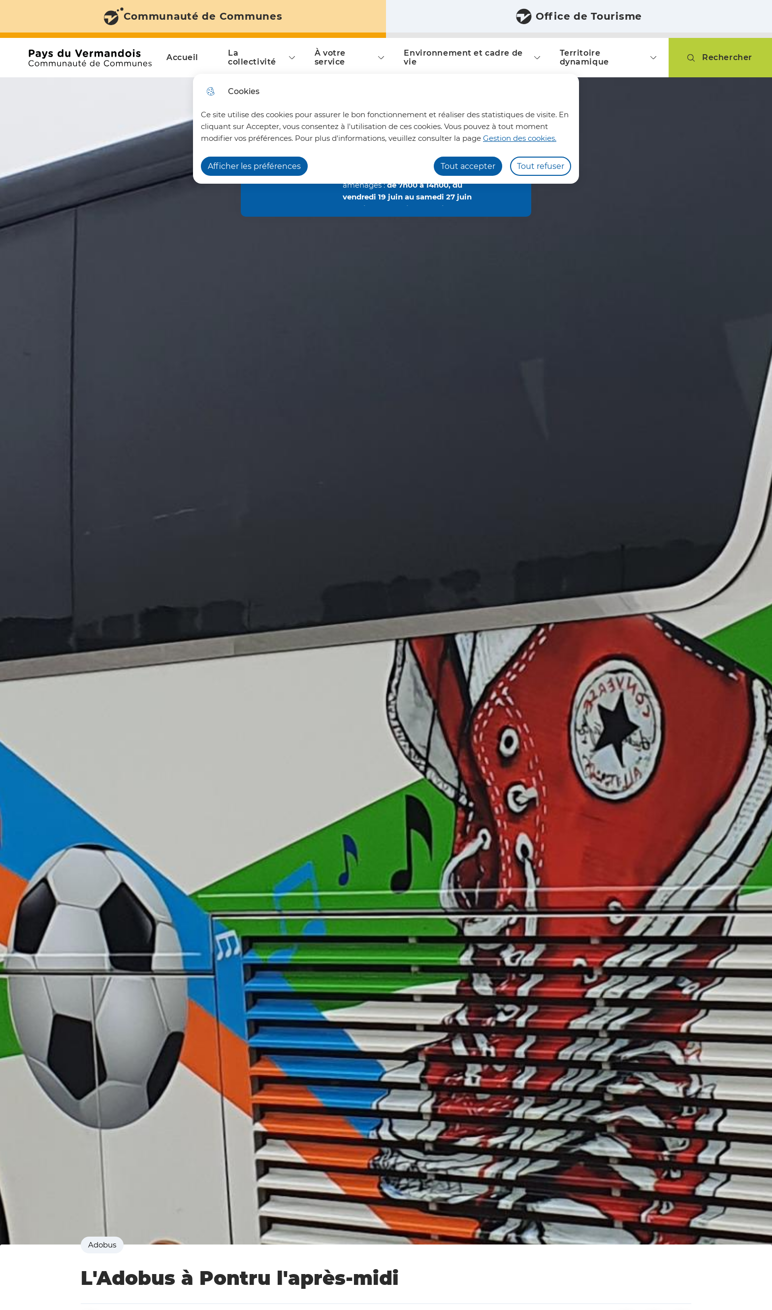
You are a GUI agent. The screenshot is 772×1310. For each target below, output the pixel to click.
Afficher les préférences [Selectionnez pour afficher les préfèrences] (254, 166)
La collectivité (252, 57)
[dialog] (386, 129)
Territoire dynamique (584, 57)
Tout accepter (468, 166)
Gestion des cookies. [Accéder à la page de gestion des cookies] (519, 138)
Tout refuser (540, 166)
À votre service (330, 57)
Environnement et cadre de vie (463, 57)
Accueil (182, 57)
